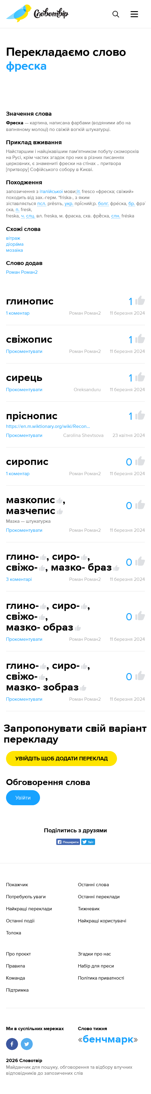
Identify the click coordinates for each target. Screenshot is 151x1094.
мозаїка (14, 250)
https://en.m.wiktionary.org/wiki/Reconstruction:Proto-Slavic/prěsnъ (48, 426)
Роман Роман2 (22, 272)
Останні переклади (99, 896)
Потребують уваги (26, 896)
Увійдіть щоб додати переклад (61, 759)
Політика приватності (101, 977)
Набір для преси (96, 965)
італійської (51, 191)
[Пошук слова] (115, 14)
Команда (15, 977)
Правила (15, 965)
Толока (13, 932)
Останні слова (93, 884)
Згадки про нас (94, 953)
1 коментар (17, 313)
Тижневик (89, 908)
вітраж (13, 238)
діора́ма (14, 244)
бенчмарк (108, 1039)
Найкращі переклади (29, 908)
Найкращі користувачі (102, 920)
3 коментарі (19, 579)
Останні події (20, 920)
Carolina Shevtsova (83, 435)
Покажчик (17, 884)
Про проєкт (18, 953)
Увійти (23, 797)
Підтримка (17, 990)
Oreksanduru (87, 389)
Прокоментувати (24, 351)
